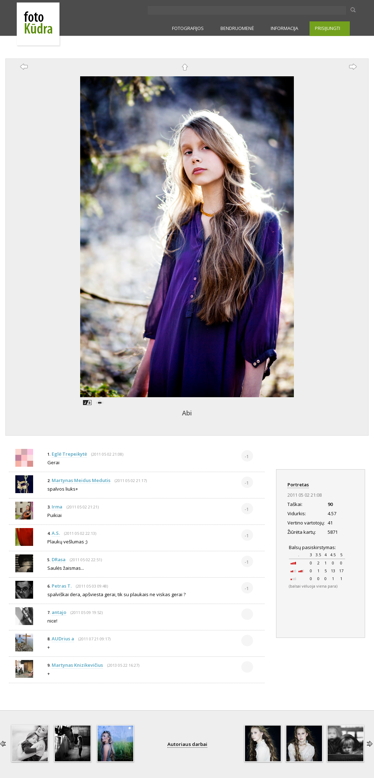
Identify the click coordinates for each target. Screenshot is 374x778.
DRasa (59, 559)
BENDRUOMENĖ (237, 28)
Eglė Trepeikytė (69, 454)
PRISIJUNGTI (327, 28)
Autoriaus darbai (187, 744)
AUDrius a (63, 638)
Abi (187, 413)
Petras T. (62, 586)
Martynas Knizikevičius (77, 665)
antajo (59, 612)
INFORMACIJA (284, 28)
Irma (57, 506)
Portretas (298, 484)
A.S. (56, 533)
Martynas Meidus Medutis (81, 480)
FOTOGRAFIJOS (188, 28)
